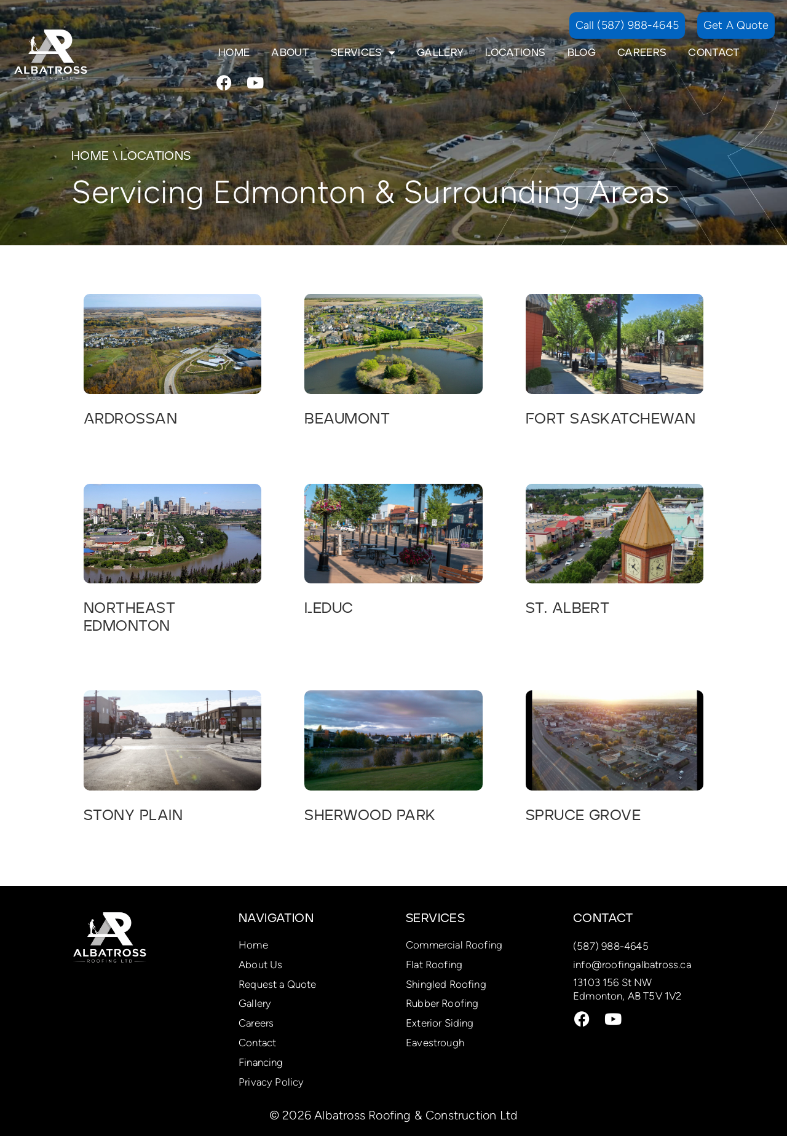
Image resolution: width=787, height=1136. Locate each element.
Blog (582, 53)
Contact (714, 53)
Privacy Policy (271, 1082)
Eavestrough (435, 1042)
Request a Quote (278, 984)
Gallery (440, 53)
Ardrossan (130, 419)
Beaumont (347, 419)
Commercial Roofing (454, 945)
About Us (260, 964)
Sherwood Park (369, 815)
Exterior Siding (440, 1023)
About (290, 53)
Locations (515, 53)
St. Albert (568, 608)
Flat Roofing (434, 964)
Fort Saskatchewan (611, 419)
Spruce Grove (583, 815)
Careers (641, 53)
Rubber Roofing (442, 1003)
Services (363, 53)
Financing (261, 1062)
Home (234, 53)
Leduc (328, 608)
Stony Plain (133, 815)
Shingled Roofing (446, 984)
